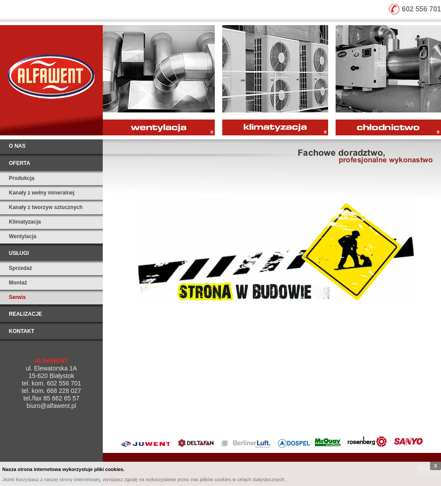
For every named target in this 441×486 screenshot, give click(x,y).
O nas (17, 146)
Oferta (19, 163)
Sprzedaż (20, 268)
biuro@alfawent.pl (51, 405)
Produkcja (21, 178)
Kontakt (21, 331)
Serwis (17, 297)
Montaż (18, 283)
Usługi (19, 253)
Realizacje (25, 314)
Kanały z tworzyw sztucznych (45, 207)
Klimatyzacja (25, 222)
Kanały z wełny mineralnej (42, 193)
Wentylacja (22, 236)
